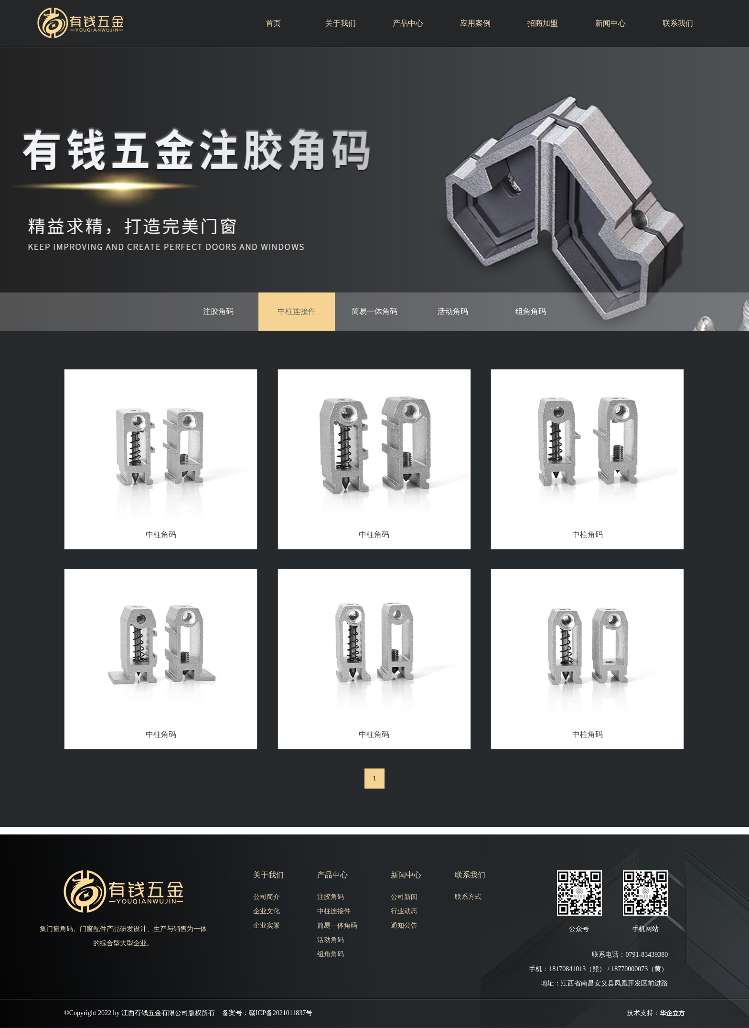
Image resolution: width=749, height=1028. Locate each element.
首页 (273, 23)
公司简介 (266, 896)
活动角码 (453, 311)
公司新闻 (404, 896)
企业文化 (266, 911)
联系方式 (468, 896)
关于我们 (340, 23)
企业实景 (266, 925)
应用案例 (475, 23)
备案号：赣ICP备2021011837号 (267, 1013)
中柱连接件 (297, 311)
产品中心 (408, 23)
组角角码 (530, 311)
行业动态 (404, 911)
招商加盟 (542, 23)
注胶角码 (218, 311)
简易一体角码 (374, 311)
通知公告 (404, 925)
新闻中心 (610, 23)
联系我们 (678, 23)
